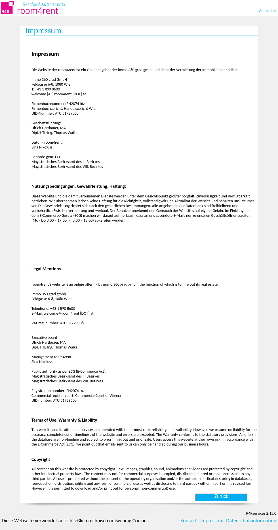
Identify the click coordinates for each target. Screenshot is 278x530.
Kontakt (188, 520)
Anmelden (267, 10)
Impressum (211, 520)
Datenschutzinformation (251, 520)
